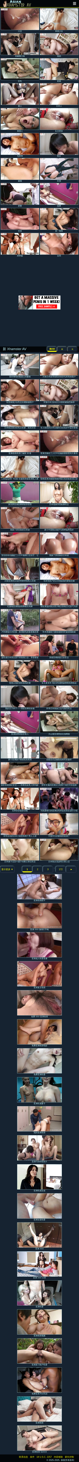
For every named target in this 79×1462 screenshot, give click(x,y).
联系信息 (23, 1457)
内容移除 (58, 1457)
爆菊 (20, 170)
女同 (59, 245)
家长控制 (69, 1457)
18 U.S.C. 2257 (44, 1457)
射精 (59, 70)
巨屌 (59, 170)
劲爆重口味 (20, 45)
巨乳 (20, 70)
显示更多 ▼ (7, 869)
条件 (32, 1457)
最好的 (52, 349)
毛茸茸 (20, 145)
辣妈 (59, 45)
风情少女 (59, 20)
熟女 (59, 145)
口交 (20, 20)
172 (61, 869)
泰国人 (20, 120)
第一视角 (59, 220)
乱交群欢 (59, 120)
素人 (20, 95)
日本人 (59, 95)
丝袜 (20, 220)
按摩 (59, 195)
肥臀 (20, 195)
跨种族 (20, 245)
